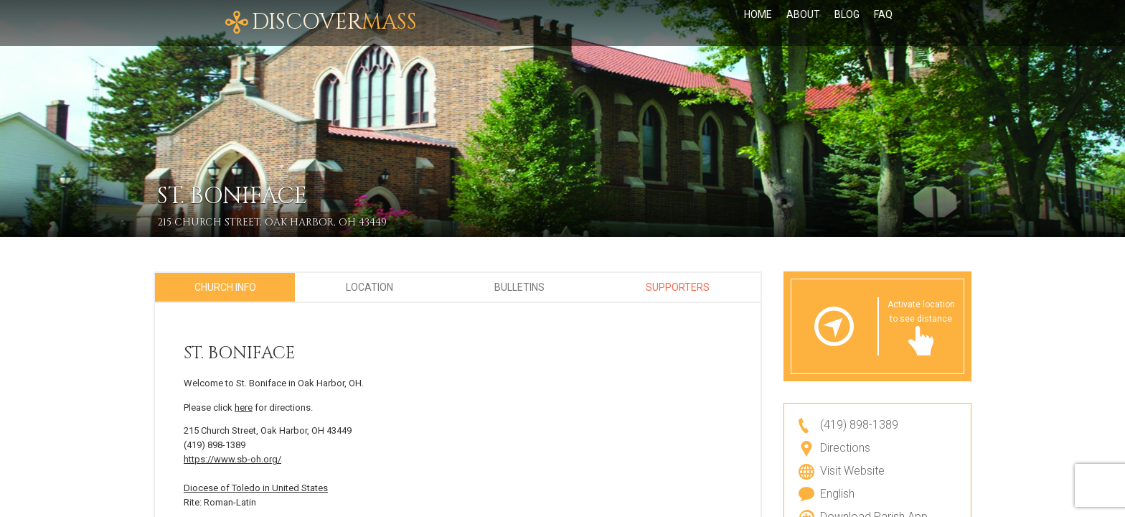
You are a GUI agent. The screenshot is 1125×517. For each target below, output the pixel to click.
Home (758, 23)
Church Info (225, 287)
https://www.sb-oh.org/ (232, 459)
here (244, 407)
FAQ (883, 23)
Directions (845, 448)
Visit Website (852, 471)
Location (369, 287)
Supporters (678, 287)
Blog (847, 23)
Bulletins (519, 287)
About (803, 23)
